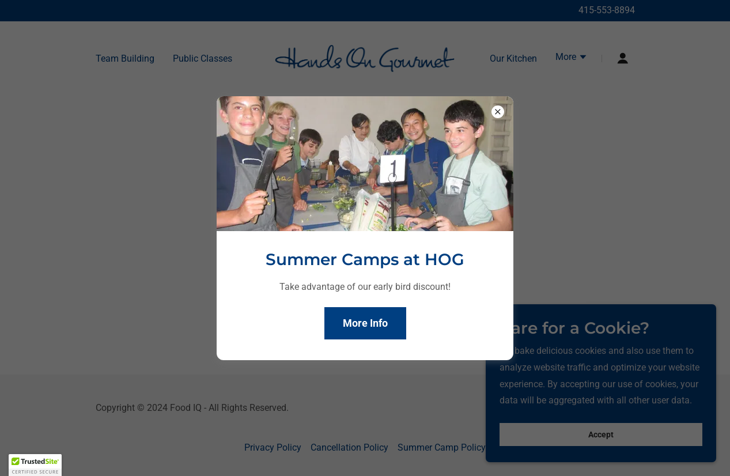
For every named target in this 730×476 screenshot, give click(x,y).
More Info (365, 323)
